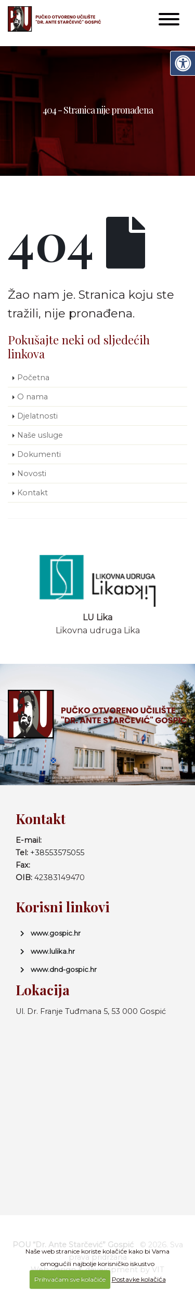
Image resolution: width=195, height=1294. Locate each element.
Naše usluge (40, 435)
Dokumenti (39, 454)
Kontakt (32, 492)
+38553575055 (57, 852)
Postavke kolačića (139, 1279)
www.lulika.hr (53, 951)
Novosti (31, 473)
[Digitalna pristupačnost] (182, 63)
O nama (32, 396)
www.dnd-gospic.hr (64, 969)
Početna (33, 377)
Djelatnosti (37, 416)
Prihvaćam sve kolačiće (70, 1279)
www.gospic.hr (56, 933)
